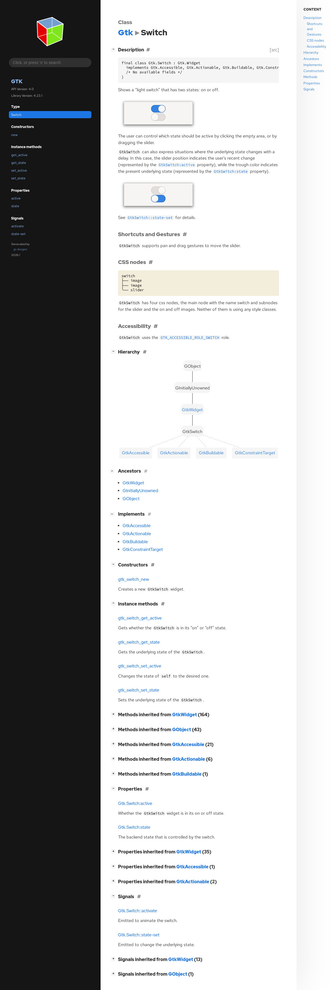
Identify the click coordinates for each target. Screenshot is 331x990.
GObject (131, 499)
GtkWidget (133, 483)
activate (17, 226)
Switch (16, 114)
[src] (274, 50)
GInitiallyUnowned (140, 491)
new (14, 135)
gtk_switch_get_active (140, 618)
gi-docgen (20, 249)
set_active (19, 170)
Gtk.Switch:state (134, 827)
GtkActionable (137, 534)
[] (114, 49)
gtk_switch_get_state (139, 642)
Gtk (16, 81)
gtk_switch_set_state (138, 690)
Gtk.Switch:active (135, 803)
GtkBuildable (135, 542)
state (15, 206)
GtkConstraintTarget (143, 549)
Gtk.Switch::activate (137, 911)
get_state (18, 162)
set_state (18, 178)
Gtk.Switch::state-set (138, 935)
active (16, 198)
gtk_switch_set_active (139, 666)
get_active (19, 155)
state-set (18, 234)
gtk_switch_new (133, 579)
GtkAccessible (137, 526)
